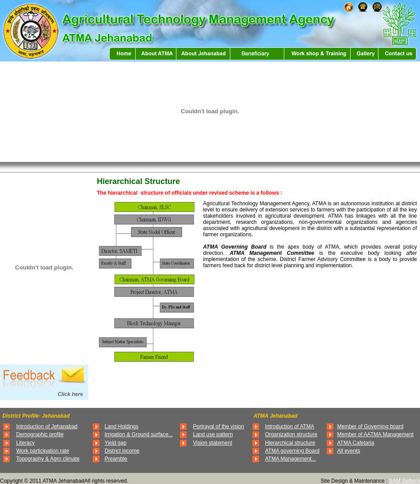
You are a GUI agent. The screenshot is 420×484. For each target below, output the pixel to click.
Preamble (116, 459)
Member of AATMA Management (375, 434)
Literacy (25, 443)
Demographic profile (40, 434)
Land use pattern (213, 434)
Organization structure (291, 434)
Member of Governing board (370, 426)
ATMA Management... (290, 459)
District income (122, 451)
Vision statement (213, 443)
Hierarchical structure (290, 443)
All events (348, 451)
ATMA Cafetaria (355, 443)
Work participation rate (42, 451)
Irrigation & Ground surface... (139, 434)
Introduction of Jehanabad (47, 426)
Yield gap (116, 443)
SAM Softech (404, 481)
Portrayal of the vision (218, 426)
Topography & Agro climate (48, 459)
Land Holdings (122, 426)
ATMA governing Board (292, 451)
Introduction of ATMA (289, 426)
